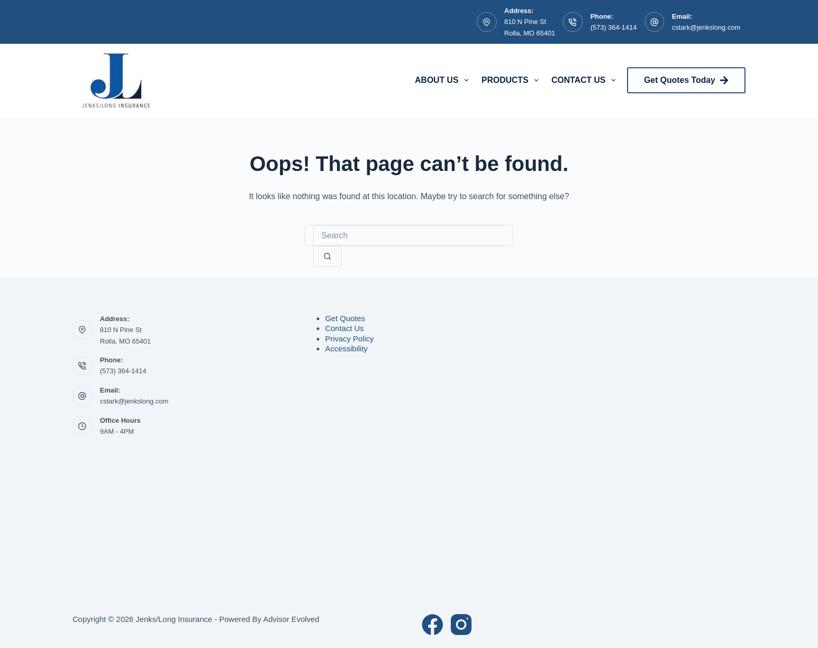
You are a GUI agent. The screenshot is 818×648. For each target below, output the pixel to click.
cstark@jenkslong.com (706, 27)
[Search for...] (409, 235)
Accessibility (346, 348)
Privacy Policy (349, 338)
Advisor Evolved (291, 619)
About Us (444, 80)
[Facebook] (432, 624)
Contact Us (585, 80)
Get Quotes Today (686, 80)
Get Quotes (345, 318)
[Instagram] (461, 624)
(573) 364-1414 (614, 27)
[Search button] (327, 256)
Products (512, 80)
